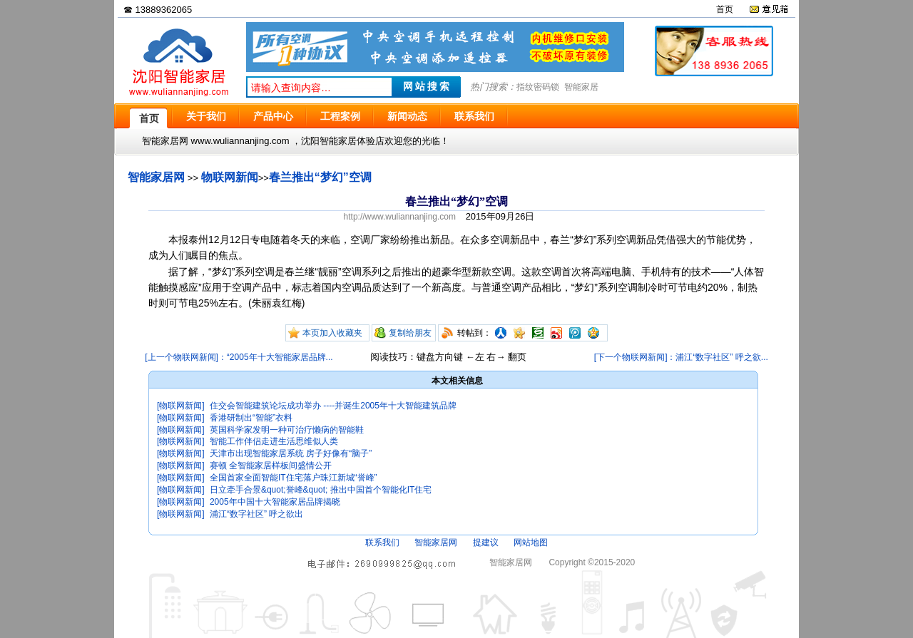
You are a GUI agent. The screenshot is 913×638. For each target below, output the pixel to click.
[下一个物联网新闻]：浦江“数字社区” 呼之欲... (681, 357)
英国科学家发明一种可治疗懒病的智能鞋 (287, 430)
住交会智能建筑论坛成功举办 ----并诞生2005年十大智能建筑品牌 (333, 406)
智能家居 (581, 87)
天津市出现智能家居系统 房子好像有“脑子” (291, 453)
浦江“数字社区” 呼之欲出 (256, 514)
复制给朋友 (410, 333)
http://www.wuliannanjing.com (400, 217)
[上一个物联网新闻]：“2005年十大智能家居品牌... (238, 357)
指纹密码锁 (537, 87)
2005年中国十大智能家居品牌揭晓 (275, 502)
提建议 (486, 542)
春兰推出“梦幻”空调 (320, 177)
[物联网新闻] (181, 406)
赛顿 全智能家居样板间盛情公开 (271, 465)
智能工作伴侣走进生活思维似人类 (274, 441)
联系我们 (382, 542)
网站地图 (531, 542)
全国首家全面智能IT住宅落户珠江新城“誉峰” (293, 478)
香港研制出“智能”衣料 (251, 418)
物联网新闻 (229, 177)
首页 (724, 9)
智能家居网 (156, 177)
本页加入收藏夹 (332, 333)
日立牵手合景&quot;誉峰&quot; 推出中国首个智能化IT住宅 (321, 490)
